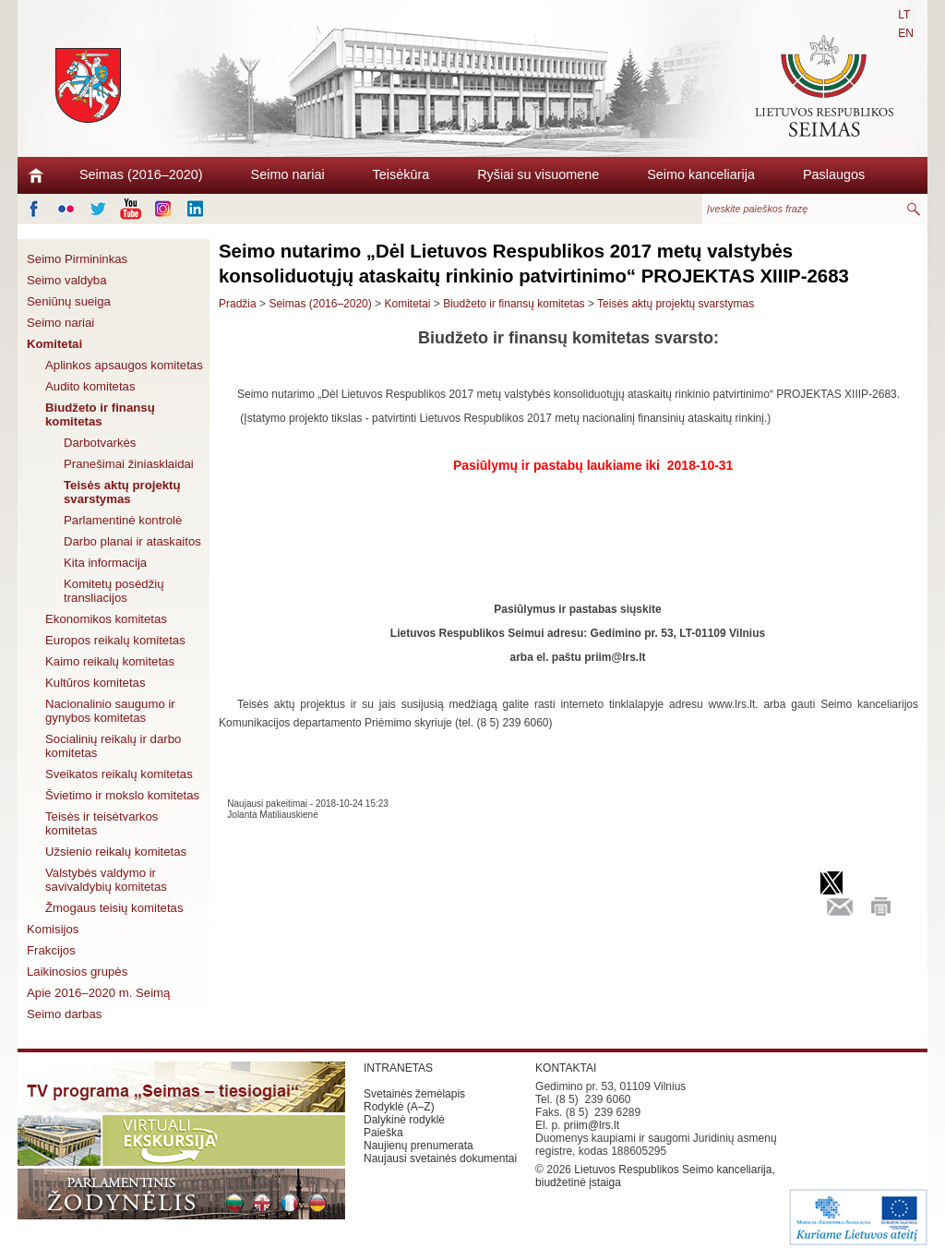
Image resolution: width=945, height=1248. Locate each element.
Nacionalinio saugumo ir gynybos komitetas (110, 711)
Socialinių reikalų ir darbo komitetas (113, 746)
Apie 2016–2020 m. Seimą (98, 993)
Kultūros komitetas (95, 683)
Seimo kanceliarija (701, 174)
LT (904, 14)
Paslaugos (834, 174)
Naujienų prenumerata (418, 1145)
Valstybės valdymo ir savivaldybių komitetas (106, 880)
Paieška (383, 1132)
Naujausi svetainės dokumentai (440, 1158)
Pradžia (238, 303)
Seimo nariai (288, 174)
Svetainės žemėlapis (414, 1093)
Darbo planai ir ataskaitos (132, 541)
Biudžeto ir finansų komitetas (100, 414)
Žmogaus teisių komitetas (114, 908)
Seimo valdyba (67, 280)
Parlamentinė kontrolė (123, 520)
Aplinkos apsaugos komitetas (124, 365)
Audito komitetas (90, 386)
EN (906, 33)
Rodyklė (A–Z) (399, 1106)
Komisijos (52, 929)
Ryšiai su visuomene (538, 174)
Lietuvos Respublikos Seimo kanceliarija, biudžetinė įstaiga (655, 1176)
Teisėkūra (401, 174)
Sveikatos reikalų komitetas (119, 774)
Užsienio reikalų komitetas (115, 851)
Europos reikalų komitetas (115, 640)
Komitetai (54, 344)
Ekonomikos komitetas (106, 619)
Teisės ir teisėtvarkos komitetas (101, 823)
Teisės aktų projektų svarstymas (122, 492)
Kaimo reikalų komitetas (109, 661)
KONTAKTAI (565, 1068)
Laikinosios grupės (77, 971)
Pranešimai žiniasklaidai (129, 464)
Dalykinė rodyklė (404, 1119)
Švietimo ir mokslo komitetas (122, 795)
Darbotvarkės (100, 443)
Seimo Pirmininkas (77, 259)
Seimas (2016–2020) (141, 174)
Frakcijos (51, 950)
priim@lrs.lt (591, 1125)
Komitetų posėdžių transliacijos (114, 591)
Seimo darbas (64, 1014)
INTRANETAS (398, 1068)
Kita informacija (105, 563)
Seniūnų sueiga (69, 301)
